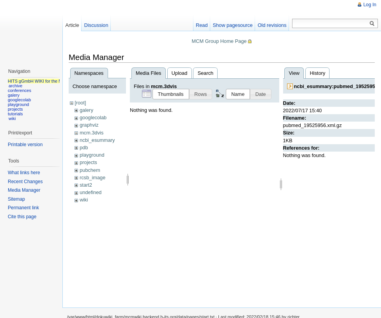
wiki (84, 200)
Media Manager (24, 190)
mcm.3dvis (91, 133)
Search (206, 73)
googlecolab (93, 117)
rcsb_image (92, 177)
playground (92, 155)
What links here (24, 172)
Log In (369, 4)
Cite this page (22, 216)
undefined (90, 192)
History (317, 73)
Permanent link (23, 207)
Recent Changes (25, 181)
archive (15, 85)
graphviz (89, 125)
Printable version (25, 144)
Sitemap (16, 199)
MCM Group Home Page (219, 41)
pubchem (90, 170)
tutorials (15, 113)
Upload (180, 73)
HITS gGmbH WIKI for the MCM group (44, 81)
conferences (19, 90)
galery (86, 110)
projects (88, 162)
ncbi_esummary (97, 140)
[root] (80, 103)
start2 (86, 185)
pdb (84, 147)
